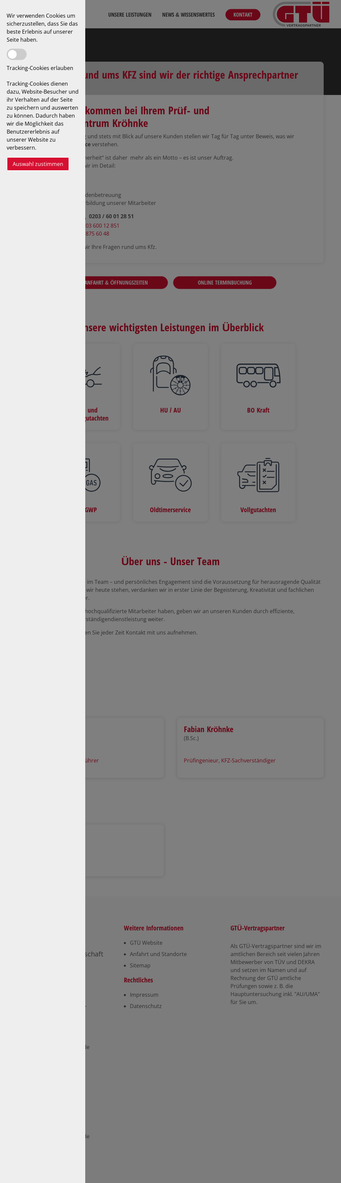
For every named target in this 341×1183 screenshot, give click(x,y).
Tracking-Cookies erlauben (40, 68)
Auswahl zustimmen (38, 164)
